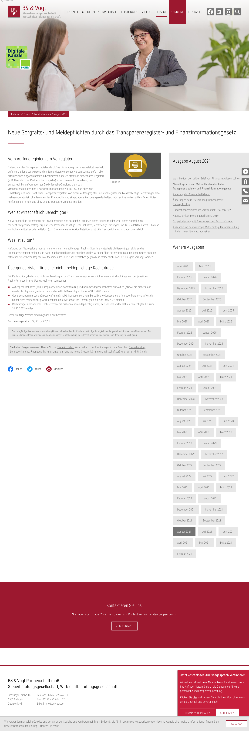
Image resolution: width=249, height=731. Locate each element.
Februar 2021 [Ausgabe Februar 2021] (191, 554)
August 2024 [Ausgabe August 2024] (191, 365)
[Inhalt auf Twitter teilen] (36, 369)
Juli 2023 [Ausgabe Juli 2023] (214, 421)
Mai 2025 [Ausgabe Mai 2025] (189, 321)
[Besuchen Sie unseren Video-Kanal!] (245, 171)
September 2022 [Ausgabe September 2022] (219, 465)
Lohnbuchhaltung (19, 351)
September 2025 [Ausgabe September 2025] (219, 299)
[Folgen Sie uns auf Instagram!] (228, 11)
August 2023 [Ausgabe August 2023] (191, 421)
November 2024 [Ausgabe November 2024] (221, 343)
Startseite (15, 114)
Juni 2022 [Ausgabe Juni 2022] (235, 476)
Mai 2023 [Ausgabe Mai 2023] (189, 432)
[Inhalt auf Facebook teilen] (17, 369)
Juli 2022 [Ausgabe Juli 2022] (214, 476)
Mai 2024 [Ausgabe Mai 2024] (189, 377)
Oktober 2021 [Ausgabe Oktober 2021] (191, 520)
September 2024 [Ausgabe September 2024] (219, 355)
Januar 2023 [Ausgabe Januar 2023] (216, 443)
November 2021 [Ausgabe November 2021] (221, 509)
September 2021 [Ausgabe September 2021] (219, 520)
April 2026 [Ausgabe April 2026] (189, 266)
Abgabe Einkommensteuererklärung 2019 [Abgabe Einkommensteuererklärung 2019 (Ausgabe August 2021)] (196, 215)
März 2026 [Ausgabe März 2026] (212, 266)
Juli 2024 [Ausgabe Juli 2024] (214, 365)
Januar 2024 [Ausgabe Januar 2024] (216, 388)
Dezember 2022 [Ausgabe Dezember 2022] (193, 454)
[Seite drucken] (57, 369)
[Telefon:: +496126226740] (57, 695)
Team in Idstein (65, 347)
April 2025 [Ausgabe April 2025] (210, 321)
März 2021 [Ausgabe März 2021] (233, 542)
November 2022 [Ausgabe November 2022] (221, 454)
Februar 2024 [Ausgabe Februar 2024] (191, 388)
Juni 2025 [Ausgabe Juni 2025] (235, 310)
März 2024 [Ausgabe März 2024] (233, 377)
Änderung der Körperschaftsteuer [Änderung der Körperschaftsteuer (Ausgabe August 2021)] (191, 194)
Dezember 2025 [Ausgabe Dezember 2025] (193, 288)
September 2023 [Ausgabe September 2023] (219, 410)
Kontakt (194, 12)
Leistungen (129, 12)
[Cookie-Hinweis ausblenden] (236, 723)
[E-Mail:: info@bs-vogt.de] (245, 200)
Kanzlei (72, 12)
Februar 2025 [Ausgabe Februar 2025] (191, 332)
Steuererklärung (90, 351)
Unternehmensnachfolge (66, 351)
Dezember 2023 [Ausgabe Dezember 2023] (193, 399)
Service (161, 12)
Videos (146, 12)
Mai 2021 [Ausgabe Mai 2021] (211, 542)
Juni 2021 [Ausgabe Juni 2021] (235, 531)
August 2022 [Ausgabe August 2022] (191, 476)
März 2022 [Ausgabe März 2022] (233, 487)
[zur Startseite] (34, 12)
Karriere (177, 12)
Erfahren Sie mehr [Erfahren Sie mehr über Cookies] (49, 726)
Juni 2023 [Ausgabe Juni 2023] (235, 421)
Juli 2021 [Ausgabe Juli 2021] (214, 531)
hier (195, 697)
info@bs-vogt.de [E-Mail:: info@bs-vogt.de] (54, 703)
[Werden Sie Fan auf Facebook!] (210, 11)
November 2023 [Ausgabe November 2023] (221, 399)
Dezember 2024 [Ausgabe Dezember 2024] (193, 343)
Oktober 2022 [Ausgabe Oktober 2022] (191, 465)
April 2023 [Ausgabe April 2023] (210, 432)
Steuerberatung (137, 347)
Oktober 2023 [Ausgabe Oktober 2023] (191, 410)
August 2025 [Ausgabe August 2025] (191, 310)
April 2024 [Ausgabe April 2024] (210, 377)
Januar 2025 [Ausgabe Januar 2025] (216, 332)
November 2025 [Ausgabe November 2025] (221, 288)
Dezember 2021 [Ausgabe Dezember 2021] (193, 509)
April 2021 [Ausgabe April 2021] (189, 542)
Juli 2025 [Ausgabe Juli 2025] (214, 310)
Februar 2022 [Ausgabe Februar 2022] (191, 498)
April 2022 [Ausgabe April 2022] (210, 487)
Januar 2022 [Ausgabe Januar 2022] (216, 498)
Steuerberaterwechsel (99, 12)
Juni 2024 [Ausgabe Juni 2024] (235, 365)
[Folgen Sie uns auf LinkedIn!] (219, 11)
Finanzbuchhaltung (41, 351)
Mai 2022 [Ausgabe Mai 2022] (189, 487)
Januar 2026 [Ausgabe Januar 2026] (216, 277)
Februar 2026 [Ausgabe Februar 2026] (191, 277)
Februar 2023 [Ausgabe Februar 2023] (191, 443)
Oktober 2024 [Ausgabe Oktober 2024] (191, 355)
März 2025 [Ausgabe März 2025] (233, 321)
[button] (245, 181)
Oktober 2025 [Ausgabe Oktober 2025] (191, 299)
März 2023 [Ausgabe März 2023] (233, 432)
